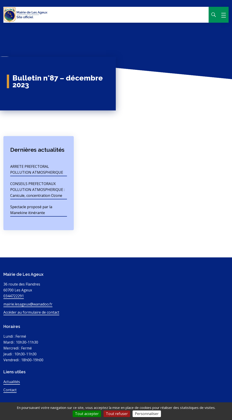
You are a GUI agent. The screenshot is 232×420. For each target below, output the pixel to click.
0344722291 (13, 295)
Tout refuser (117, 413)
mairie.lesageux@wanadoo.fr (27, 304)
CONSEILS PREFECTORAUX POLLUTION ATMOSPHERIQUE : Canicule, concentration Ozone (37, 189)
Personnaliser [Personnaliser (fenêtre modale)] (147, 413)
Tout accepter (87, 413)
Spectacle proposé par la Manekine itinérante (31, 209)
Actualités (11, 381)
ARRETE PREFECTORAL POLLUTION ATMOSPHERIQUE (36, 169)
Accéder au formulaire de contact (31, 312)
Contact (10, 389)
